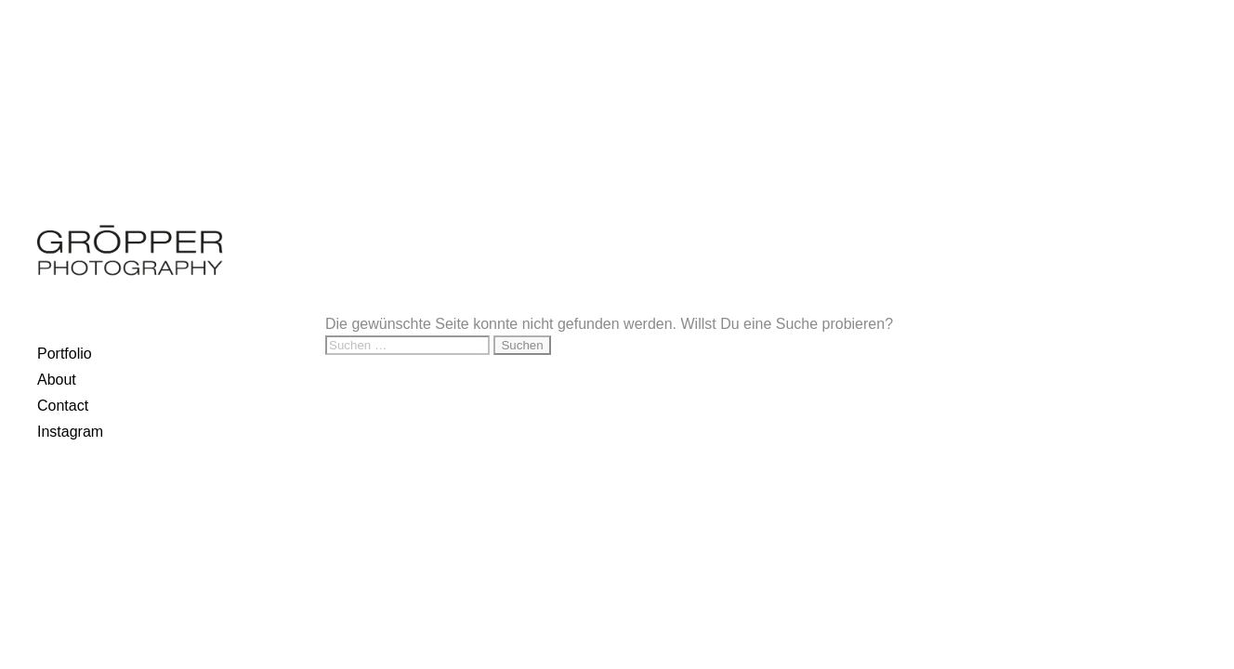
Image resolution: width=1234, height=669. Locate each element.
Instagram (70, 431)
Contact (62, 405)
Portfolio (64, 353)
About (56, 379)
